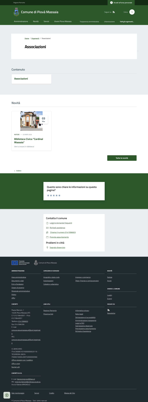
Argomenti (35, 38)
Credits (51, 393)
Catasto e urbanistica (51, 284)
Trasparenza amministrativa (89, 21)
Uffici (13, 298)
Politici (14, 294)
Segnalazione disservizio (84, 326)
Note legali (79, 314)
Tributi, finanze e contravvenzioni (87, 280)
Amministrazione (21, 21)
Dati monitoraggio (18, 393)
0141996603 (23, 321)
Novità (35, 21)
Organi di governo (18, 287)
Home (27, 38)
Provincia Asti (48, 314)
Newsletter (111, 313)
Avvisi (109, 280)
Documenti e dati (18, 280)
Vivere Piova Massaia (62, 21)
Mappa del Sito (69, 393)
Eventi (109, 298)
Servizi (46, 21)
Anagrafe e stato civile (51, 277)
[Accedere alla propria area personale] (121, 2)
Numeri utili (16, 367)
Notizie (17, 134)
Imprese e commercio (83, 277)
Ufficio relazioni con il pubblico (22, 360)
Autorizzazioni (48, 280)
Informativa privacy (82, 310)
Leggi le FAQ (79, 323)
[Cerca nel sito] (131, 12)
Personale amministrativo (21, 291)
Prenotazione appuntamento (85, 328)
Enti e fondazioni (17, 284)
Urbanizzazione (109, 21)
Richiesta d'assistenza (83, 331)
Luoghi (109, 295)
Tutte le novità (122, 158)
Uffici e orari (16, 363)
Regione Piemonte (19, 2)
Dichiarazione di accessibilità (85, 317)
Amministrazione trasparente (85, 320)
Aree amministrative (19, 277)
